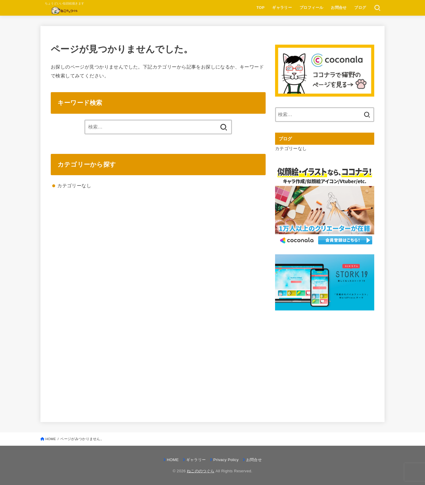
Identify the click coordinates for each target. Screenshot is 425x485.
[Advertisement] (324, 359)
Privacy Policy (226, 460)
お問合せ (339, 7)
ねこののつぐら (200, 471)
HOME (173, 460)
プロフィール (311, 7)
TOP (260, 7)
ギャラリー (282, 7)
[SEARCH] (377, 8)
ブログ (360, 7)
